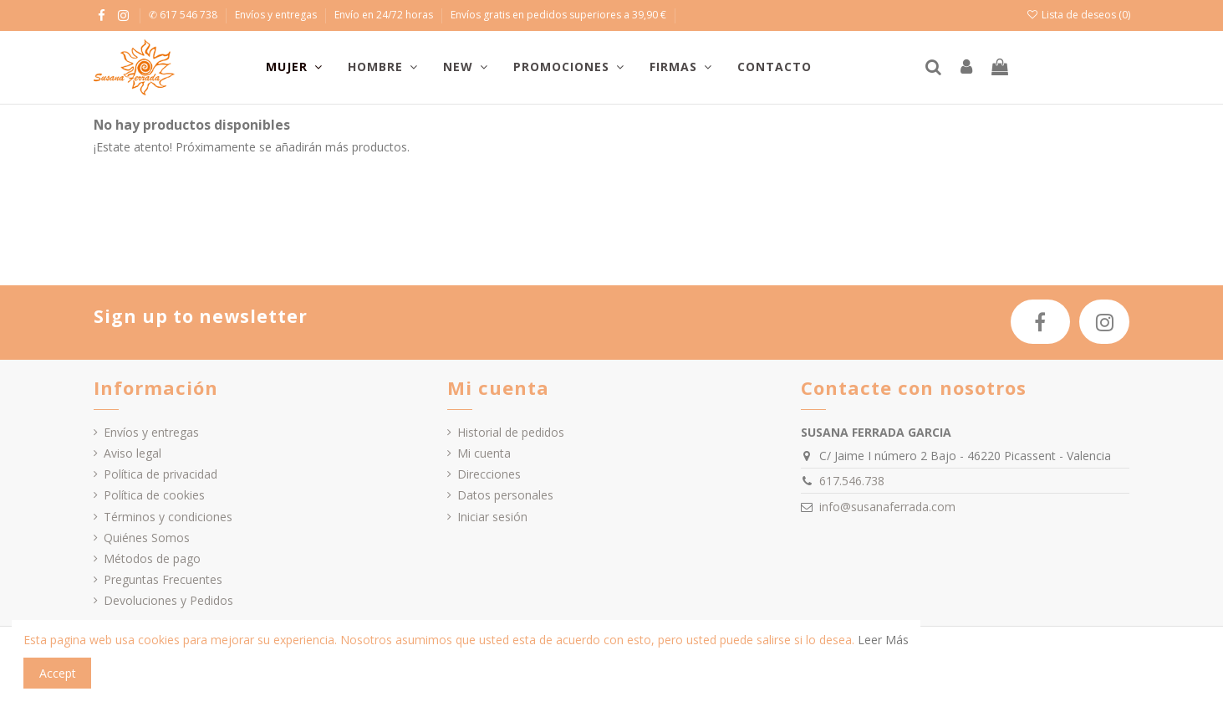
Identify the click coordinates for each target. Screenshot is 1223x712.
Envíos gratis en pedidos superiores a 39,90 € (558, 15)
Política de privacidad (160, 474)
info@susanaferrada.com (887, 507)
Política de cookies (154, 495)
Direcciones (489, 474)
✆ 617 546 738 (184, 15)
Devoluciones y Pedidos (168, 600)
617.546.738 (851, 481)
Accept (57, 673)
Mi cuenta (484, 453)
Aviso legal (132, 453)
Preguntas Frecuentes (163, 579)
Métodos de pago (152, 558)
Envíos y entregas (277, 15)
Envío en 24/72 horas (385, 15)
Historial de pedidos (510, 432)
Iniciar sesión (492, 517)
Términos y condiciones (168, 517)
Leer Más (883, 640)
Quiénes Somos (147, 538)
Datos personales (505, 495)
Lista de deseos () (1077, 15)
